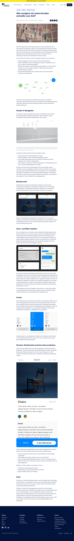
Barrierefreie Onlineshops (60, 522)
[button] (37, 1)
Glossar (56, 526)
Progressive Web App (59, 519)
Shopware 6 (39, 519)
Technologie (22, 521)
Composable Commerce (60, 521)
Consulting (21, 517)
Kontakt (69, 4)
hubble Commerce (41, 521)
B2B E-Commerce (59, 517)
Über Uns (4, 519)
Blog (3, 521)
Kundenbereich (58, 528)
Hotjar (27, 469)
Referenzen (4, 517)
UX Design (21, 519)
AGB (71, 533)
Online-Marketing (23, 522)
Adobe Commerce (41, 517)
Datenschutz (66, 533)
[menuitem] (18, 4)
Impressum (61, 533)
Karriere (3, 522)
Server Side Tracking (59, 524)
